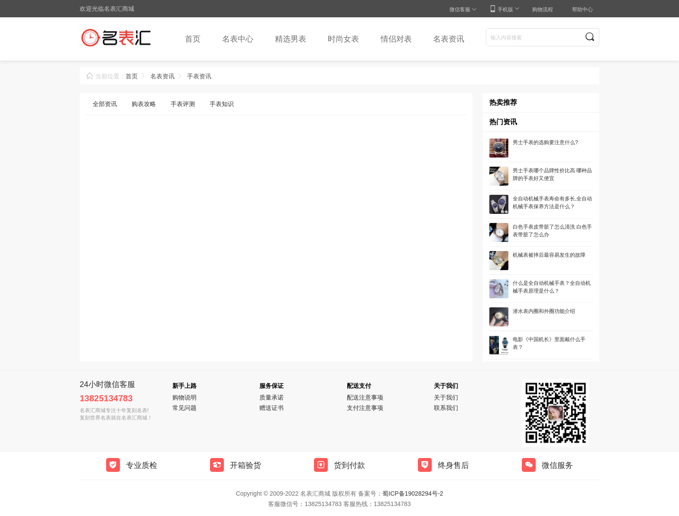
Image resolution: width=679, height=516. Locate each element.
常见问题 (184, 407)
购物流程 (542, 9)
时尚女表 (343, 39)
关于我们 (446, 397)
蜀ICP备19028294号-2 (412, 493)
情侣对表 (396, 39)
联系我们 (446, 407)
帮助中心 (582, 9)
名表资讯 (448, 39)
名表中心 (237, 39)
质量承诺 (271, 397)
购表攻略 (144, 103)
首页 (192, 39)
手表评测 (183, 103)
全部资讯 (105, 103)
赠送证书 (271, 407)
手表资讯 (199, 76)
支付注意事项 (365, 407)
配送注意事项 (365, 397)
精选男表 (290, 39)
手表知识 (222, 103)
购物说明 (184, 397)
